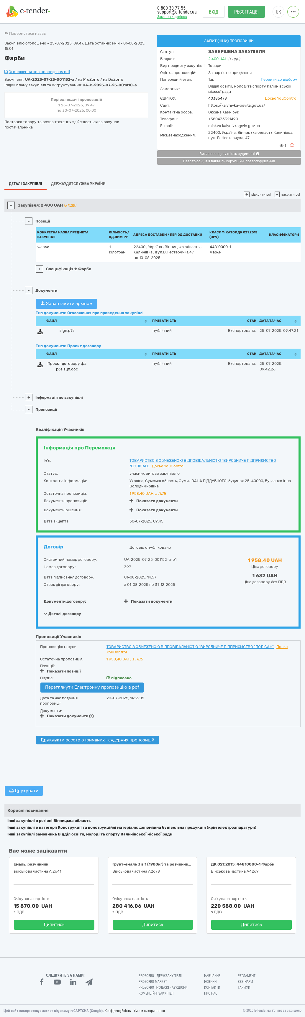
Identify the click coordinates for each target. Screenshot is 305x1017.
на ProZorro (89, 79)
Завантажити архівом (66, 303)
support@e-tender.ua (177, 12)
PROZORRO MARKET (153, 982)
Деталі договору (62, 614)
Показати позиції (60, 671)
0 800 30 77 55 (171, 8)
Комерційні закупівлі (156, 993)
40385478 (217, 98)
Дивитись (54, 924)
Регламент (246, 976)
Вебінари (245, 982)
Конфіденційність (118, 1011)
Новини (210, 982)
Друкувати (23, 790)
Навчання (212, 976)
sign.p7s (67, 330)
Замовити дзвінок (172, 16)
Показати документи (153, 501)
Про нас (210, 993)
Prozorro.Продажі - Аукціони (163, 987)
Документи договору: (65, 601)
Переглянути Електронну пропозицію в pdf (92, 687)
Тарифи (244, 987)
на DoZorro (113, 79)
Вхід (214, 12)
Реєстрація (246, 12)
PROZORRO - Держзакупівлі (160, 976)
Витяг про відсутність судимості (229, 154)
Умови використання (149, 1011)
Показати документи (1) (67, 716)
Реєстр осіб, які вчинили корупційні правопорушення (229, 161)
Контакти (212, 987)
